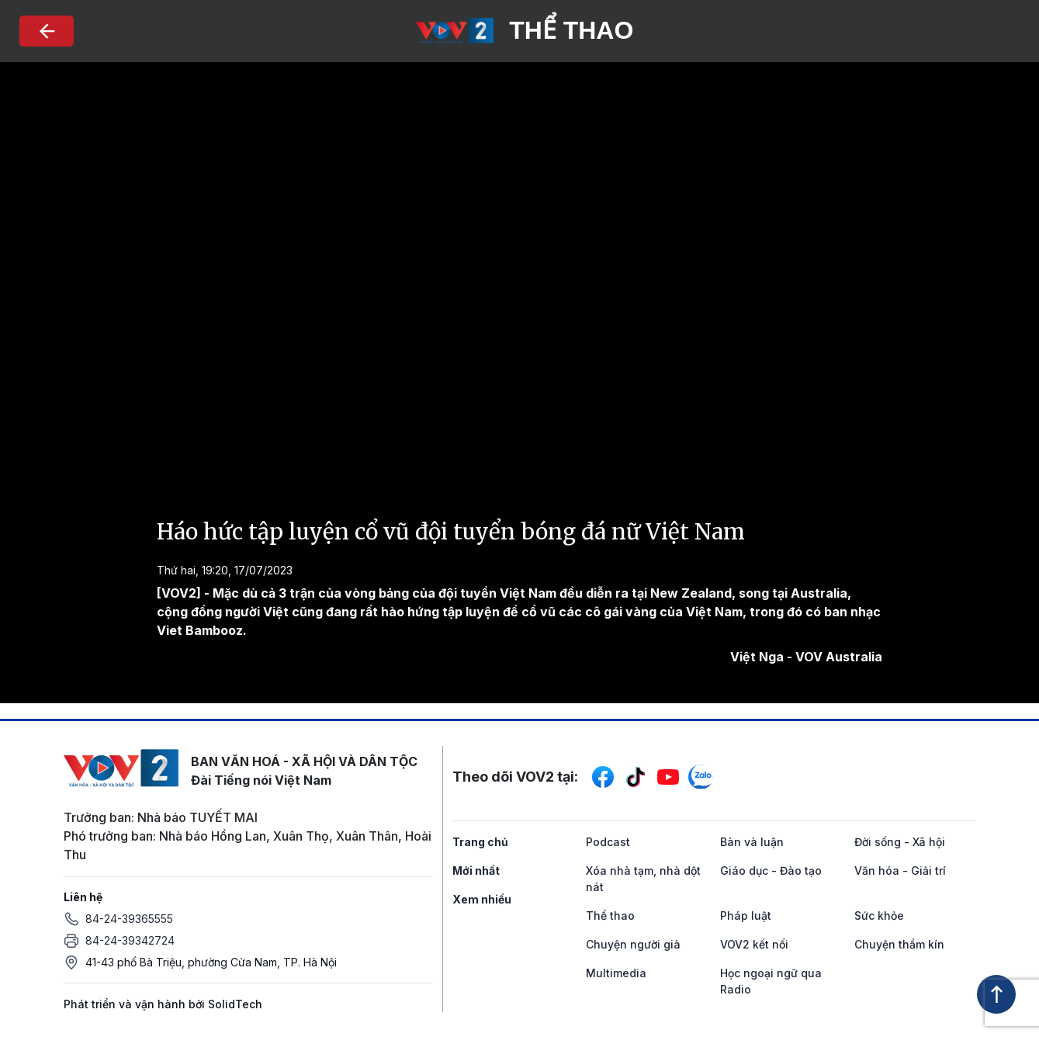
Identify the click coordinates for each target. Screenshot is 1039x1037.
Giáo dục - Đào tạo (771, 870)
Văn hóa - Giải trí (900, 870)
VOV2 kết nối (754, 944)
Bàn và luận (752, 841)
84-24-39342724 (130, 940)
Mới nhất (476, 870)
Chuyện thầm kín (899, 944)
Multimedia (616, 973)
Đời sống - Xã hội (899, 841)
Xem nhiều (481, 899)
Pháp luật (745, 915)
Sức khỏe (879, 915)
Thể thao (610, 915)
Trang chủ (480, 841)
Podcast (608, 841)
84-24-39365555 (129, 918)
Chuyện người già (633, 944)
